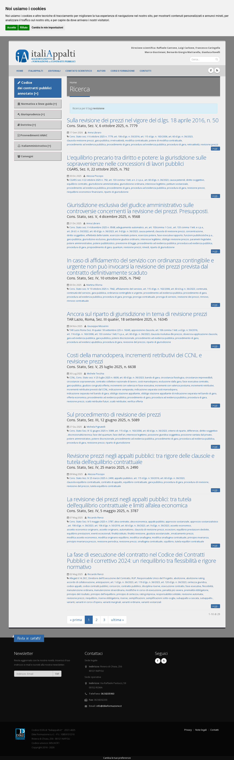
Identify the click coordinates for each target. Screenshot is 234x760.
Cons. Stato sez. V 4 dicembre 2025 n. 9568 (92, 227)
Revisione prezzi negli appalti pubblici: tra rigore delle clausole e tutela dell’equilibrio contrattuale (140, 459)
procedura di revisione (196, 482)
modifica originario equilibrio (113, 537)
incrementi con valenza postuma (172, 385)
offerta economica (76, 397)
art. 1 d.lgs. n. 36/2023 (121, 582)
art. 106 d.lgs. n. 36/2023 (80, 525)
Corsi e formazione (123, 70)
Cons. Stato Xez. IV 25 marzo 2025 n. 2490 (91, 478)
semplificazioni (137, 598)
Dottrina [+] (27, 124)
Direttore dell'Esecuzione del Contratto (109, 578)
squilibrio (169, 541)
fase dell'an (119, 434)
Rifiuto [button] (24, 27)
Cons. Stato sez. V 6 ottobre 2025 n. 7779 (91, 136)
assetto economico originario (82, 529)
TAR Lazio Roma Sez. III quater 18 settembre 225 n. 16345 (99, 330)
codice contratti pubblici (95, 586)
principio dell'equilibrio (103, 594)
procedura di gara (176, 144)
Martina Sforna (94, 284)
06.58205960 (107, 693)
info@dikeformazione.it (109, 706)
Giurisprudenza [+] (31, 114)
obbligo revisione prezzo (175, 239)
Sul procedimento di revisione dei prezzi (114, 414)
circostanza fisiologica (172, 377)
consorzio (114, 586)
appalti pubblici (156, 521)
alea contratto (121, 521)
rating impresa (147, 594)
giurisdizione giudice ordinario (123, 239)
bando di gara (152, 377)
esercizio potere (147, 235)
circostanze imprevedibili (198, 377)
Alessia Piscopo (94, 176)
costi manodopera (148, 381)
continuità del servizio (79, 292)
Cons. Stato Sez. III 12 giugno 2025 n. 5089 (91, 430)
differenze (192, 430)
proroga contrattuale (144, 296)
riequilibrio (91, 598)
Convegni (25, 156)
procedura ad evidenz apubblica (84, 342)
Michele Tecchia (95, 373)
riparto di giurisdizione (116, 191)
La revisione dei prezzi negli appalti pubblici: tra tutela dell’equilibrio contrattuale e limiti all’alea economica (129, 502)
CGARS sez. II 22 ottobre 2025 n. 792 (88, 179)
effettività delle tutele (97, 235)
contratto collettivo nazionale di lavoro (116, 381)
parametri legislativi (200, 239)
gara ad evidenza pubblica (81, 338)
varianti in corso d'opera (89, 602)
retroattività (193, 144)
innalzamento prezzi (182, 533)
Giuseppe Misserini (97, 326)
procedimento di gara (118, 144)
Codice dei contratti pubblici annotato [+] (34, 88)
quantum (118, 247)
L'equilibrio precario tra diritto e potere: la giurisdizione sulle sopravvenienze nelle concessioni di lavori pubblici (136, 160)
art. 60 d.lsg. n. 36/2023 (183, 288)
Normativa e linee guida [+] (37, 103)
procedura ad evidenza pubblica (148, 144)
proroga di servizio (166, 296)
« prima (76, 620)
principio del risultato (78, 594)
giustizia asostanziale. (158, 533)
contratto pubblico (131, 586)
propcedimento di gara (99, 247)
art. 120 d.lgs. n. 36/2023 (173, 582)
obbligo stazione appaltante (125, 393)
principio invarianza (198, 537)
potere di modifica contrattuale (165, 140)
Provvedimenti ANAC (32, 135)
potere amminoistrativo (79, 243)
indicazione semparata (121, 389)
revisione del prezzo (134, 342)
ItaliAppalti (35, 70)
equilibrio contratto (77, 183)
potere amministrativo (79, 438)
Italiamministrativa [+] (34, 145)
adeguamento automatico (130, 227)
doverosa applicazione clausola (200, 334)
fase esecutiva (193, 586)
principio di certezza (127, 594)
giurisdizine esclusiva (94, 239)
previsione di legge (126, 243)
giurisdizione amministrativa (104, 183)
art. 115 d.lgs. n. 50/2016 (146, 478)
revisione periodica (107, 541)
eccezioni (170, 529)
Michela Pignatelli (96, 426)
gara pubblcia (74, 239)
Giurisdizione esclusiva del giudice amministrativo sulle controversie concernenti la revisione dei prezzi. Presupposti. (138, 208)
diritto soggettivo (195, 179)
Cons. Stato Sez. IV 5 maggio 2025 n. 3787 (91, 521)
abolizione (179, 578)
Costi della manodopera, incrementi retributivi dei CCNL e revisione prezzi (134, 358)
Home (19, 70)
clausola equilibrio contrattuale (83, 482)
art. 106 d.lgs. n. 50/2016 (126, 136)
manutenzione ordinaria (80, 590)
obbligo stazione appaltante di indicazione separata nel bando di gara (178, 393)
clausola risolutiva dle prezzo (166, 334)
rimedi (145, 247)
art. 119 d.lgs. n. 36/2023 (147, 582)
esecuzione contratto (172, 586)
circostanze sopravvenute (81, 381)
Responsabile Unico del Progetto (155, 578)
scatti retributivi (118, 401)
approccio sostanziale (177, 521)
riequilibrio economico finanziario (85, 191)
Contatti (145, 70)
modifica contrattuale (136, 140)
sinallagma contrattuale (150, 541)
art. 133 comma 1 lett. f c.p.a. (109, 334)
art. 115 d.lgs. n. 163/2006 (154, 136)
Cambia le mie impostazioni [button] (47, 27)
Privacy (188, 729)
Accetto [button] (11, 27)
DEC (85, 578)
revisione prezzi (209, 144)
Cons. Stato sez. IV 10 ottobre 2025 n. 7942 (92, 288)
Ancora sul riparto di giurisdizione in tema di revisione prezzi (137, 314)
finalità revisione (136, 533)
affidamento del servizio (129, 288)
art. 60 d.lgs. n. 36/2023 (180, 136)
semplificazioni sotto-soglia (160, 598)
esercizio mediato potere (123, 235)
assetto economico (180, 525)
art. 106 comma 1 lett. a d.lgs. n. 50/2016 (176, 330)
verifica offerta (135, 401)
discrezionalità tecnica (80, 434)
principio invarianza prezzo (81, 541)
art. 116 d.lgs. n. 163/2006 (80, 334)
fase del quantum (102, 434)
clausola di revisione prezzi (170, 231)
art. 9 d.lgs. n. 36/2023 (126, 231)
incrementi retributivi (202, 385)
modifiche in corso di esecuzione (143, 590)
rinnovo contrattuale (78, 300)
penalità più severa (172, 590)
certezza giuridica (197, 582)
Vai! (57, 673)
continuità (201, 288)
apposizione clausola (142, 330)
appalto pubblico (124, 478)
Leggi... (215, 148)
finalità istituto (118, 533)
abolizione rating (195, 578)
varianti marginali (112, 602)
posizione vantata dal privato (196, 434)
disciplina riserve (151, 586)
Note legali (201, 729)
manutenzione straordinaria (109, 590)
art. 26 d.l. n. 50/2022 (78, 231)
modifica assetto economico (82, 537)
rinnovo (204, 296)
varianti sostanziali (151, 602)
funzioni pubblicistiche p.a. (198, 235)
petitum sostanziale (177, 183)
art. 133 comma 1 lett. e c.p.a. (188, 227)
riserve (124, 598)
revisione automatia (192, 594)
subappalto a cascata (187, 598)
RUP (134, 578)
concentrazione (194, 231)
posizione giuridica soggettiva (164, 434)
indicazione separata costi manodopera (155, 389)
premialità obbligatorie (196, 590)
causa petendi (177, 179)
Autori (101, 70)
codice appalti (74, 586)
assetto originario (108, 529)
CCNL (72, 377)
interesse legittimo (155, 183)
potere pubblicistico (104, 243)
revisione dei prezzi (188, 296)
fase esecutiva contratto (195, 381)
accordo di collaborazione (81, 582)
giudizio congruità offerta (95, 385)
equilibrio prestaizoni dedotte (193, 529)
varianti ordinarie (131, 602)
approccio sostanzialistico (204, 521)
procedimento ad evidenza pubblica (86, 144)
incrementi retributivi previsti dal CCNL (87, 389)
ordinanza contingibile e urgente (124, 292)
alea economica (138, 521)
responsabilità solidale (168, 594)
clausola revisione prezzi (80, 140)
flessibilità (207, 586)
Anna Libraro (94, 132)
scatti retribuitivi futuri (97, 401)
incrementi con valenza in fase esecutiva (132, 385)
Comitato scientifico (78, 70)
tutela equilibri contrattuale (189, 541)
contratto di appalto (111, 482)
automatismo (126, 529)
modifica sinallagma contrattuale (169, 537)
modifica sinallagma (140, 537)
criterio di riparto (177, 430)
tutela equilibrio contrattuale (105, 486)
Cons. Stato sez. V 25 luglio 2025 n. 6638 (97, 377)
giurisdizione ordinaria (132, 183)
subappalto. (206, 598)
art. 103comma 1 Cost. (160, 227)
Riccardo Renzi (96, 517)
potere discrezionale (123, 338)
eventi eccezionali (100, 533)
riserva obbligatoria (108, 598)
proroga (127, 296)
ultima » (117, 620)
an (146, 227)
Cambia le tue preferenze (117, 757)
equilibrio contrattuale (135, 482)
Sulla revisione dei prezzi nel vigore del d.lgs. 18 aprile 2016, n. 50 (142, 120)
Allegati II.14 (75, 578)
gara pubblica (102, 140)
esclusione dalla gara (170, 381)
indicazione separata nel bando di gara (88, 393)
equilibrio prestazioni (78, 533)
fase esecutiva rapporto (170, 235)
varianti (71, 602)
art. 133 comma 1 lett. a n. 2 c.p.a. (126, 179)
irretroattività (117, 140)
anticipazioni (102, 582)
